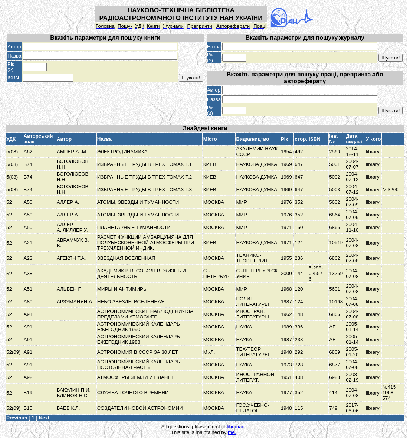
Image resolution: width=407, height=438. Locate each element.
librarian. (236, 426)
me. (232, 432)
